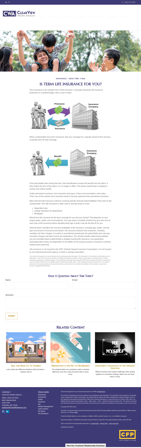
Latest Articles (43, 410)
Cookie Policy (95, 424)
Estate (40, 400)
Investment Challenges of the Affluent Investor (115, 367)
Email (74, 281)
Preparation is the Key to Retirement (70, 366)
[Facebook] (3, 412)
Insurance (41, 403)
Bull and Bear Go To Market (26, 366)
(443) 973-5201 (128, 2)
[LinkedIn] (6, 2)
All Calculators (43, 414)
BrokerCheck (101, 392)
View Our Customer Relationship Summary (86, 446)
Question (10, 296)
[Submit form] (12, 317)
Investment (42, 398)
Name (8, 281)
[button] (52, 13)
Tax (39, 405)
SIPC (76, 413)
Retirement (42, 396)
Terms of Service (114, 424)
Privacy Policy (104, 424)
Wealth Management (45, 407)
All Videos (41, 412)
